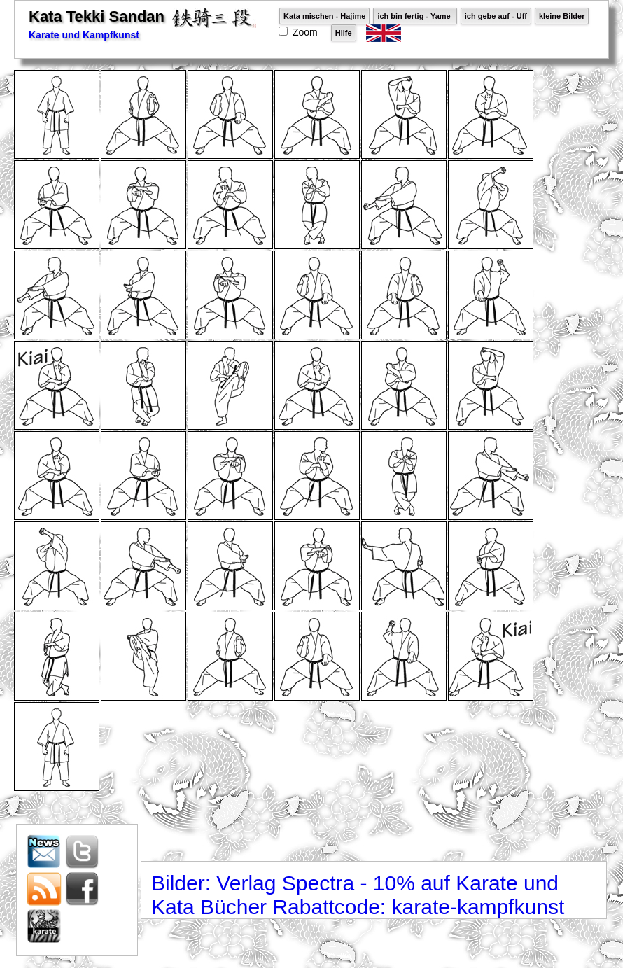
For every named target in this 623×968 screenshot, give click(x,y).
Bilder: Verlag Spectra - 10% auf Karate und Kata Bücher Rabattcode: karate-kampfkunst (357, 894)
